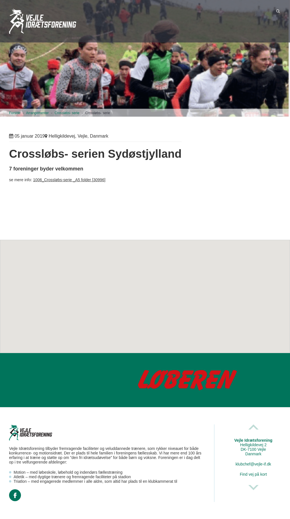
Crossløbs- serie (67, 113)
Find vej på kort (253, 474)
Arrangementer (37, 113)
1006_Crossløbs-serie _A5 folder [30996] (69, 180)
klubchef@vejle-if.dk (253, 464)
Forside (14, 113)
